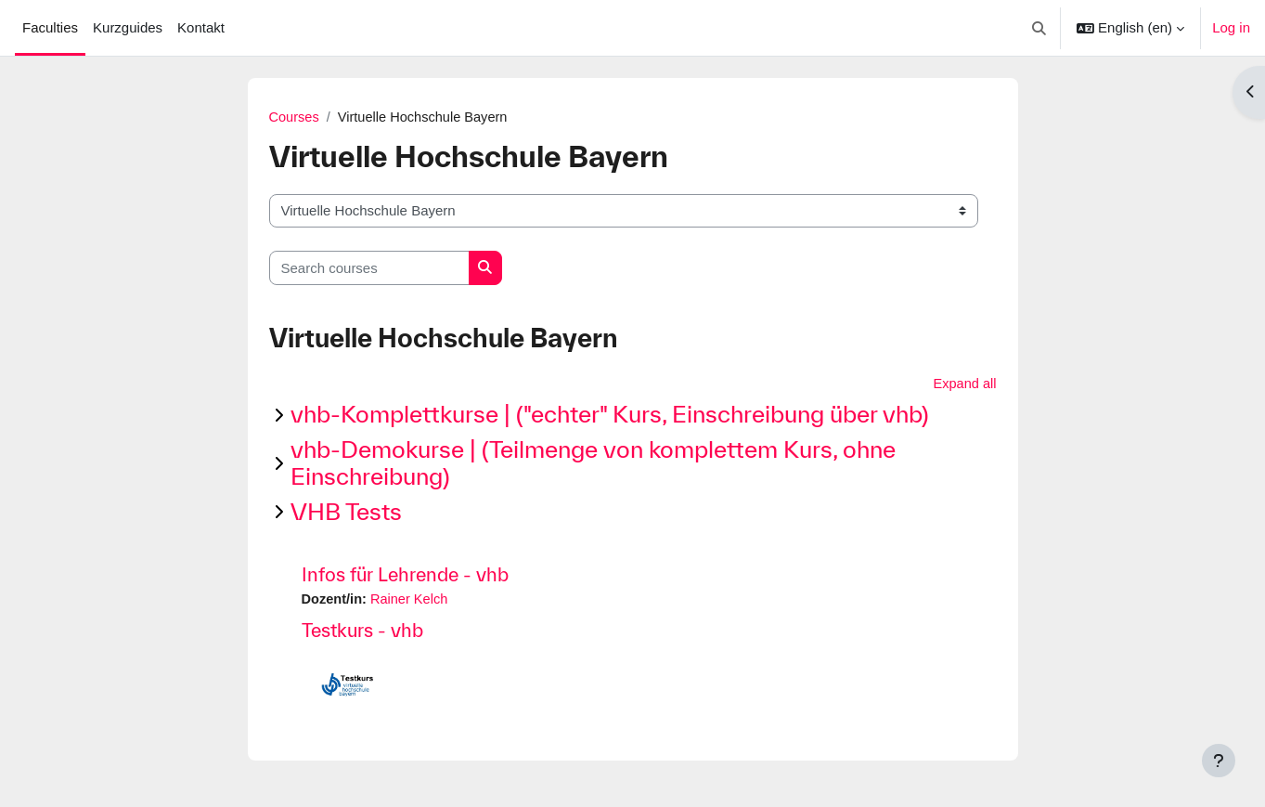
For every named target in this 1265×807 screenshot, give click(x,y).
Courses (295, 117)
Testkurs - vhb (362, 632)
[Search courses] (369, 269)
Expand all (963, 385)
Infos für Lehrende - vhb (405, 576)
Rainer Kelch (412, 601)
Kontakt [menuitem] (201, 27)
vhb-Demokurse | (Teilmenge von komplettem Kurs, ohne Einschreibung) (593, 463)
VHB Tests (346, 512)
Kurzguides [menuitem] (127, 27)
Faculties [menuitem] (50, 27)
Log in (1231, 27)
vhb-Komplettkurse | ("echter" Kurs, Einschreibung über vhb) (609, 415)
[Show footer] (1218, 760)
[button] (1040, 28)
